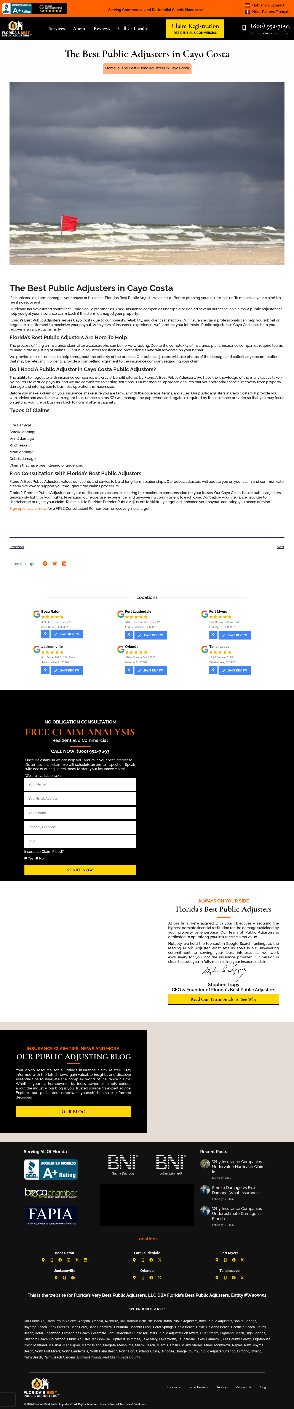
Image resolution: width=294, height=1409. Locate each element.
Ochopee (167, 1351)
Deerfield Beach (243, 1327)
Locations (173, 1387)
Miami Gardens (168, 1345)
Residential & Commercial (80, 740)
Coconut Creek (140, 1327)
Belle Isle (146, 1321)
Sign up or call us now (28, 508)
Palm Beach (33, 1357)
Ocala (154, 1351)
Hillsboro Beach (36, 1339)
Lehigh (246, 1339)
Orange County (187, 1351)
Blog (263, 1387)
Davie (200, 1327)
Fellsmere (98, 1333)
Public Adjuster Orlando (217, 1351)
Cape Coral (78, 1327)
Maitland (40, 1345)
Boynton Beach (35, 1327)
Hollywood (57, 1339)
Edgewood (53, 1333)
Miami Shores (192, 1345)
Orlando (147, 1270)
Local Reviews (198, 1387)
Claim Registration (195, 26)
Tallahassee (229, 1270)
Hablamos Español (268, 5)
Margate (109, 1345)
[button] (45, 563)
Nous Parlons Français (270, 11)
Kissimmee (131, 1339)
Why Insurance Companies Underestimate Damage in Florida (237, 1213)
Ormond (243, 1351)
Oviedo (256, 1351)
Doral (39, 1333)
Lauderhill (213, 1339)
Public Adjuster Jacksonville (88, 1339)
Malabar (54, 1345)
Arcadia (97, 1321)
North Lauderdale (75, 1351)
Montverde (222, 1345)
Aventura (111, 1321)
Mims (208, 1345)
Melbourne (125, 1345)
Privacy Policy (108, 1404)
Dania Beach (185, 1327)
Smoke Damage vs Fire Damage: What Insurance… (236, 1190)
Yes (30, 858)
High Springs (255, 1333)
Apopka (84, 1321)
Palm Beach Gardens (60, 1357)
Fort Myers (229, 1253)
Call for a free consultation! (270, 33)
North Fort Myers (47, 1351)
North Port (126, 1351)
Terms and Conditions (133, 1404)
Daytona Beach (218, 1327)
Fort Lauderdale (147, 1253)
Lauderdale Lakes (191, 1339)
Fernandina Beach (76, 1333)
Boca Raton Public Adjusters (175, 1321)
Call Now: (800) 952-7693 (80, 751)
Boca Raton (64, 1253)
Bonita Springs (245, 1321)
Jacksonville (64, 1270)
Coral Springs (163, 1327)
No (41, 858)
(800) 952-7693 (270, 25)
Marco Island (91, 1345)
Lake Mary (149, 1339)
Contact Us (243, 1387)
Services (222, 1387)
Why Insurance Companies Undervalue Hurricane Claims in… (239, 1166)
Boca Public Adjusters (215, 1321)
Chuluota (121, 1327)
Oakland (142, 1351)
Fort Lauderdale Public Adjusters (132, 1333)
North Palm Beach (103, 1351)
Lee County (231, 1339)
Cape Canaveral (101, 1327)
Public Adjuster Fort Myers (178, 1333)
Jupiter (116, 1339)
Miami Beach (145, 1345)
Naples (237, 1345)
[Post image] (205, 1163)
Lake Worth (167, 1339)
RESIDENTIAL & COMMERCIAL (195, 33)
